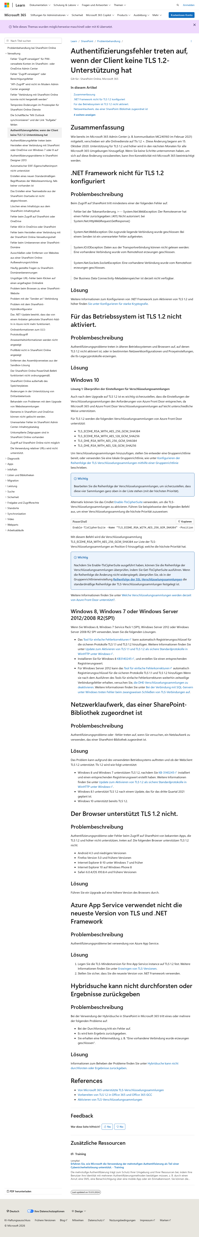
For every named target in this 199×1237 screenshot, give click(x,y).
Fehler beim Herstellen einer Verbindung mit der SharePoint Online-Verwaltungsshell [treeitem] (35, 234)
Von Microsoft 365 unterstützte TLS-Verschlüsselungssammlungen (121, 1090)
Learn (74, 41)
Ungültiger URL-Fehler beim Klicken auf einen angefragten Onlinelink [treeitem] (32, 280)
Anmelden (189, 5)
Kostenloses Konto (181, 15)
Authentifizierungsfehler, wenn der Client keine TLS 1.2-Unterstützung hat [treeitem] (34, 132)
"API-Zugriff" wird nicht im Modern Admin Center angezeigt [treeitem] (34, 86)
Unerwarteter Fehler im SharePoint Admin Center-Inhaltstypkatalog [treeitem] (34, 424)
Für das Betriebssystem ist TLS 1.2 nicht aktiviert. (101, 104)
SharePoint (87, 41)
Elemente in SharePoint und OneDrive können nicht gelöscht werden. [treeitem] (31, 414)
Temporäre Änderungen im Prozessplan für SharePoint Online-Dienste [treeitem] (34, 107)
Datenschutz (95, 1220)
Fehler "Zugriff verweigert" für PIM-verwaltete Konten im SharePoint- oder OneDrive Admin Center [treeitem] (32, 63)
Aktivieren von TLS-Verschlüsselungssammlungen (110, 1099)
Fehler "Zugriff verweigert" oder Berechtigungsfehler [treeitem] (28, 76)
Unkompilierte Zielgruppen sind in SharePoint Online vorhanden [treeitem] (29, 435)
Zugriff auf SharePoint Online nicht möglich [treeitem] (35, 442)
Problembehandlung (108, 41)
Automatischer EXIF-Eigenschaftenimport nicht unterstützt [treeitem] (33, 168)
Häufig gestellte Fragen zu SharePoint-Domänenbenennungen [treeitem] (32, 270)
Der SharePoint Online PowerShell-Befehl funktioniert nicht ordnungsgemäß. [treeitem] (33, 373)
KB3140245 (124, 659)
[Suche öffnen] (178, 5)
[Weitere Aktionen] (191, 41)
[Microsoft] (6, 5)
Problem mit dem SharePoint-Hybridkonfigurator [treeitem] (27, 306)
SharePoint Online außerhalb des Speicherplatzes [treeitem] (29, 383)
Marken (164, 1220)
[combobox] (33, 41)
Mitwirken (78, 1220)
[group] (133, 527)
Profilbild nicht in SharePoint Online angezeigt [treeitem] (30, 352)
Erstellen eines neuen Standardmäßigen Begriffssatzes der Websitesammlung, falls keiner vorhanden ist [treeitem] (33, 180)
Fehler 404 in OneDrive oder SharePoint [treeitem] (33, 226)
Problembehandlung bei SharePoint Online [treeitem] (31, 48)
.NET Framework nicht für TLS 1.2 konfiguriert (99, 99)
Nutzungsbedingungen (122, 1220)
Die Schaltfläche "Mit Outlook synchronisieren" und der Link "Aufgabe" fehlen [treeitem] (33, 119)
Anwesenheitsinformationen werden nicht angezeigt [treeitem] (34, 342)
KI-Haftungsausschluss (17, 1220)
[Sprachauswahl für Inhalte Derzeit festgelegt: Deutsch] (12, 1211)
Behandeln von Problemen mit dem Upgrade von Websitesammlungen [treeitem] (35, 404)
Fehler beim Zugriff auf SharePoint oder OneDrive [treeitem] (32, 219)
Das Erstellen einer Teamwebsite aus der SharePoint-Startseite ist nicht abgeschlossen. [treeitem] (33, 195)
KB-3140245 (166, 772)
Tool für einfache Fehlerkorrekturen (106, 639)
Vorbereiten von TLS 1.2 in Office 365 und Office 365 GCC (115, 1095)
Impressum (146, 1220)
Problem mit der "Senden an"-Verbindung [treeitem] (34, 298)
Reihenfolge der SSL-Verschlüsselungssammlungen (147, 579)
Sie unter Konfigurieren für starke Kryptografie (118, 304)
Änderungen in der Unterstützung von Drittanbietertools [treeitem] (32, 393)
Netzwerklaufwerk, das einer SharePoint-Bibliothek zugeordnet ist (111, 109)
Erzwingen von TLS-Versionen (137, 968)
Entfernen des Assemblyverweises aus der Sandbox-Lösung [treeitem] (34, 363)
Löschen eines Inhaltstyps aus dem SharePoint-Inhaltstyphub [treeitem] (30, 208)
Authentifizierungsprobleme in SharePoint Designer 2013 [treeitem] (34, 158)
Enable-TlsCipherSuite (128, 502)
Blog (62, 1220)
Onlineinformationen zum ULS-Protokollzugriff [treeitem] (28, 332)
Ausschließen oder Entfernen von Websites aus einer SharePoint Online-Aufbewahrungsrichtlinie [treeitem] (34, 257)
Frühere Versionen (45, 1220)
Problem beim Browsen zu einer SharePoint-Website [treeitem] (35, 291)
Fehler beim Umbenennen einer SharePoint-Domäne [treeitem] (35, 245)
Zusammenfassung (84, 94)
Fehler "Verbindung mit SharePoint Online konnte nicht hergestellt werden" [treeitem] (34, 97)
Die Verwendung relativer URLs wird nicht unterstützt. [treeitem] (34, 450)
